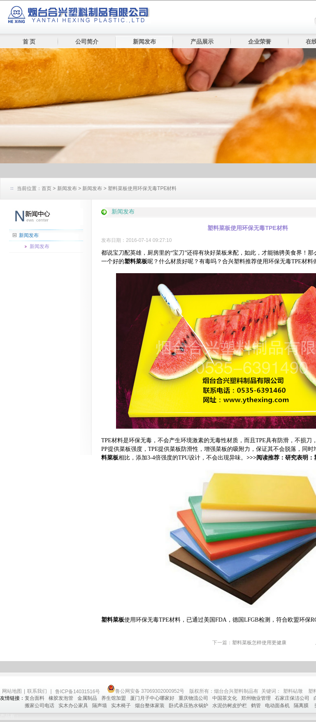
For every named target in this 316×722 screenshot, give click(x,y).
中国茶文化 (224, 698)
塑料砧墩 (293, 691)
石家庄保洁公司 (292, 698)
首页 (46, 188)
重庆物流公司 (193, 698)
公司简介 (86, 42)
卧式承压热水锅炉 (188, 705)
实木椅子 (121, 705)
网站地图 (12, 691)
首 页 (29, 42)
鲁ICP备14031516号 (78, 691)
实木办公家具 (73, 705)
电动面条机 (277, 705)
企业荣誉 (259, 42)
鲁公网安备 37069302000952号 (146, 691)
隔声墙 (99, 705)
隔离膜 (302, 705)
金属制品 (87, 698)
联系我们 (37, 691)
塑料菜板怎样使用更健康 (259, 642)
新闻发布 (144, 42)
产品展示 (202, 42)
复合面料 (34, 698)
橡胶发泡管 (61, 698)
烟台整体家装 (150, 705)
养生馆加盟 (113, 698)
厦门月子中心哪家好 (152, 698)
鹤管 (256, 705)
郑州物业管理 (256, 698)
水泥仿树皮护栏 (229, 705)
